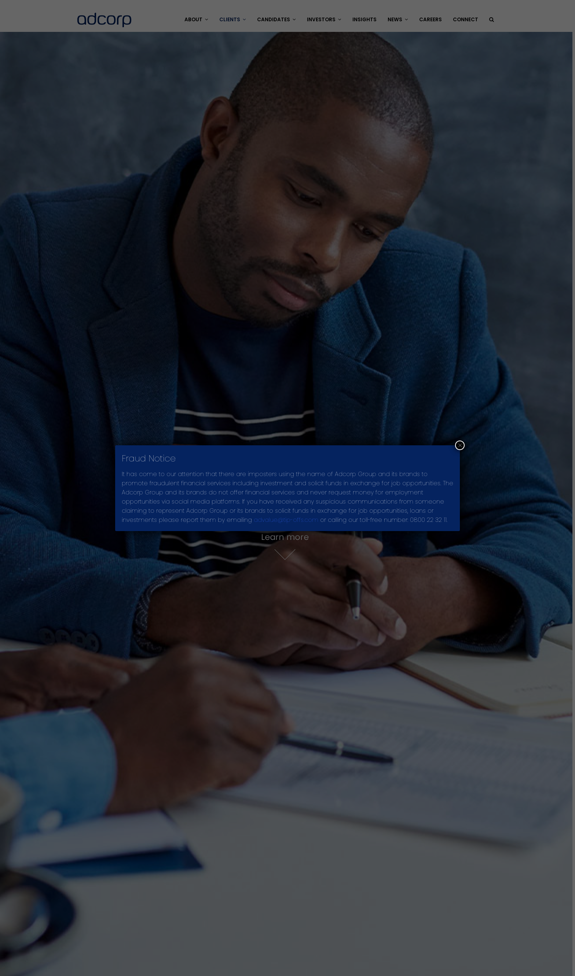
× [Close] (460, 445)
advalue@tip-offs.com (286, 520)
